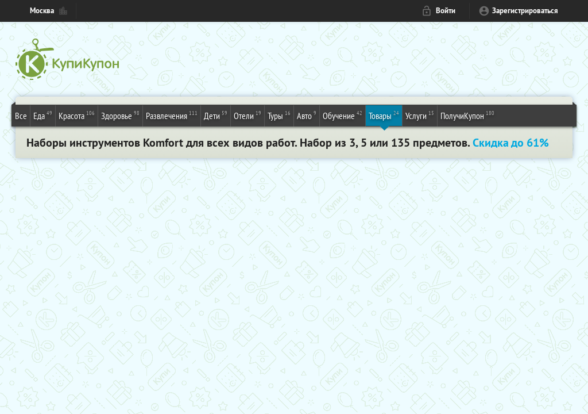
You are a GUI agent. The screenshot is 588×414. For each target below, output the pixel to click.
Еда (42, 115)
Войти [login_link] (445, 11)
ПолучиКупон (467, 115)
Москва (42, 11)
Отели (247, 115)
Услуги (419, 115)
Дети (215, 115)
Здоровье (120, 115)
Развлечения (172, 115)
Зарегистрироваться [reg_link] (525, 11)
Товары (384, 115)
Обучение (342, 115)
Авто (306, 115)
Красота (77, 115)
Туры (279, 115)
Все (21, 115)
